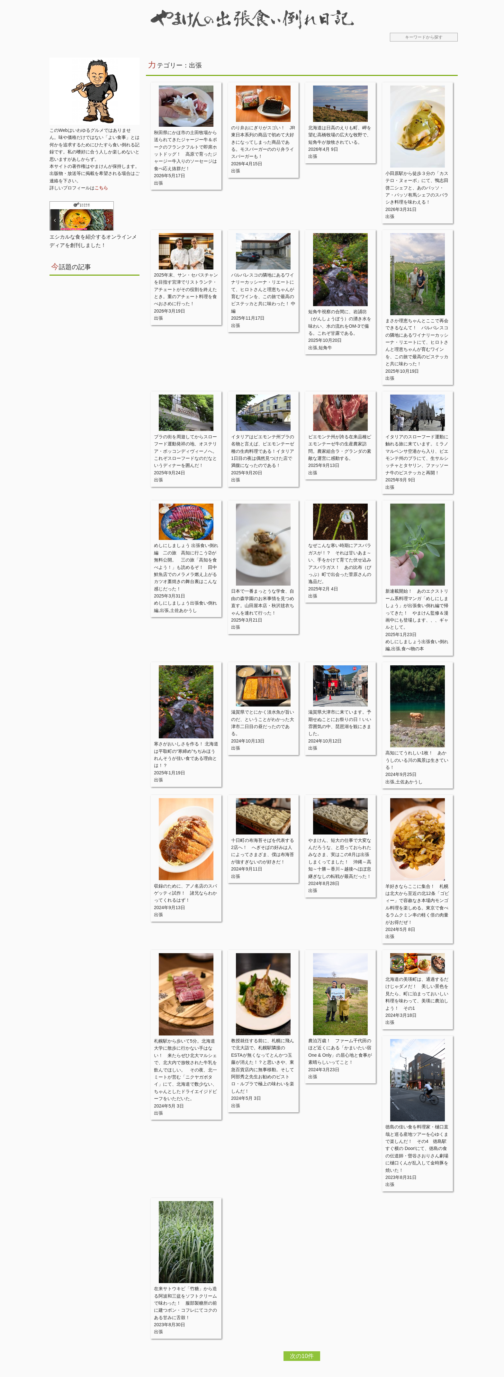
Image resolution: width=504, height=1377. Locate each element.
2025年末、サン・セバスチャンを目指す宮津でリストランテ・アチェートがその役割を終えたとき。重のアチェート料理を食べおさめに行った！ (186, 289)
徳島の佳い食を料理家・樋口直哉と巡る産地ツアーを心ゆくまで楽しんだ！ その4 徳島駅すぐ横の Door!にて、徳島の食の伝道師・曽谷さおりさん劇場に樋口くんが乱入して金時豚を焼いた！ (416, 1148)
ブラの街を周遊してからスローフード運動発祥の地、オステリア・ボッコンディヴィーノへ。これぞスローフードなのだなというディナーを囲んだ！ (185, 451)
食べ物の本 (412, 648)
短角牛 (325, 347)
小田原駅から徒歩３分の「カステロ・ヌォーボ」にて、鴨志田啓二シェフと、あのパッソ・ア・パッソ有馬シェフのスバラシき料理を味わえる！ (416, 188)
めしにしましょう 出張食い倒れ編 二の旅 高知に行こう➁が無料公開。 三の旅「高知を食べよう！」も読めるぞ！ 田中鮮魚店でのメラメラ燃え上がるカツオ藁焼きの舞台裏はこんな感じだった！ (186, 567)
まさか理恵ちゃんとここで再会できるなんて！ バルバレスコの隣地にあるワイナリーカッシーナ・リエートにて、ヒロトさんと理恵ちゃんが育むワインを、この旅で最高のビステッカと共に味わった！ (416, 342)
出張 (158, 183)
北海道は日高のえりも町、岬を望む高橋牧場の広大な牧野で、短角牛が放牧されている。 (339, 135)
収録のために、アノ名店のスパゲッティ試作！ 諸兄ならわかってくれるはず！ (185, 893)
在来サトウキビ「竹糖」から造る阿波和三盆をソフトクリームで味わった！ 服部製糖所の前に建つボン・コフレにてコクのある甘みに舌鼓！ (185, 1303)
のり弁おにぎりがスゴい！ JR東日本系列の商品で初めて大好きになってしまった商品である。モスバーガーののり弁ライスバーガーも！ (263, 142)
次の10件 (302, 1356)
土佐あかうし (183, 610)
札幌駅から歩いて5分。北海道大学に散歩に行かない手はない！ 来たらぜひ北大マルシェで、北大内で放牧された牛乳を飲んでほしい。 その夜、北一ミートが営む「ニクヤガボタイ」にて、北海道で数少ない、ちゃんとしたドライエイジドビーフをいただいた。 (185, 1069)
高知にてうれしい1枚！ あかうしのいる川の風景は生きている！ (416, 760)
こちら (101, 187)
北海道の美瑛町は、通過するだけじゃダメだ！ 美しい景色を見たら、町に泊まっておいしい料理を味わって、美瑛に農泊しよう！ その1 (416, 994)
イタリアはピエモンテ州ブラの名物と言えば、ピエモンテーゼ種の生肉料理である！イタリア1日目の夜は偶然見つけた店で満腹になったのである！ (262, 451)
